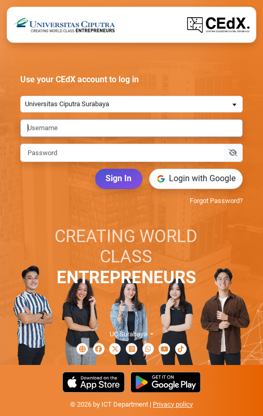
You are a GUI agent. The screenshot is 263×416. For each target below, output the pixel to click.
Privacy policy (173, 404)
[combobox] (131, 104)
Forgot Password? (216, 201)
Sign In (119, 178)
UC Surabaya (129, 334)
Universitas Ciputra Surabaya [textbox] (67, 104)
